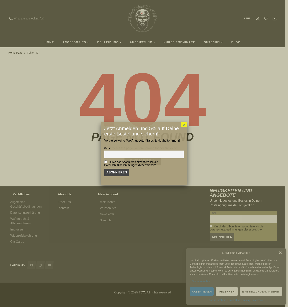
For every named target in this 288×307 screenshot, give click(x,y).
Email (107, 148)
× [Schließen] (184, 124)
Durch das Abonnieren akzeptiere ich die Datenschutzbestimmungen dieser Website (131, 163)
